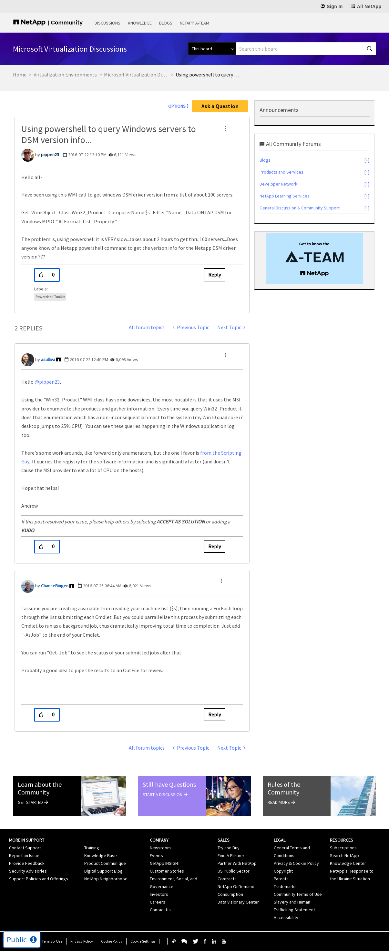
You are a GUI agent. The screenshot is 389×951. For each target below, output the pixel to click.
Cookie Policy (111, 941)
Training (91, 848)
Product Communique (105, 863)
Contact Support (25, 848)
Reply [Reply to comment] (214, 546)
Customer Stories (167, 871)
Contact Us (160, 910)
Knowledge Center (348, 863)
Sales (224, 840)
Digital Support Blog (103, 871)
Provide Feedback (27, 863)
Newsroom (160, 848)
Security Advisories (28, 871)
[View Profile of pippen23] (50, 154)
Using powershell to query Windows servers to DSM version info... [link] (208, 74)
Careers (157, 902)
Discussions (107, 23)
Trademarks (285, 886)
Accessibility (286, 917)
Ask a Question (220, 106)
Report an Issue (24, 855)
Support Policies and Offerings (38, 879)
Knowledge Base (100, 855)
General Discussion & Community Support (300, 208)
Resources (341, 840)
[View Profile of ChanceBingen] (54, 586)
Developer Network (278, 184)
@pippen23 (47, 382)
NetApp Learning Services (285, 196)
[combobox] (306, 48)
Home (19, 74)
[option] (314, 258)
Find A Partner (231, 855)
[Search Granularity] (212, 48)
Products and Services (281, 172)
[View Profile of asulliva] (48, 359)
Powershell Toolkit (50, 296)
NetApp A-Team (194, 23)
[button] (225, 128)
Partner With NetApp (237, 863)
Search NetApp (344, 855)
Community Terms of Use (298, 894)
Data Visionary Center (238, 902)
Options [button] (177, 106)
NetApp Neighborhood (106, 879)
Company (159, 840)
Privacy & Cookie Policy (296, 863)
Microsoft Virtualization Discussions (136, 74)
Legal (279, 840)
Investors (159, 894)
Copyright (283, 871)
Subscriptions (343, 848)
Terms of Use (52, 941)
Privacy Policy (81, 941)
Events (156, 855)
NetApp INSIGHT (165, 863)
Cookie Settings (142, 941)
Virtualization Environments (65, 74)
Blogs (165, 23)
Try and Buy (229, 848)
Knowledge (140, 23)
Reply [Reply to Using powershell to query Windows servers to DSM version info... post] (214, 274)
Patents (281, 879)
